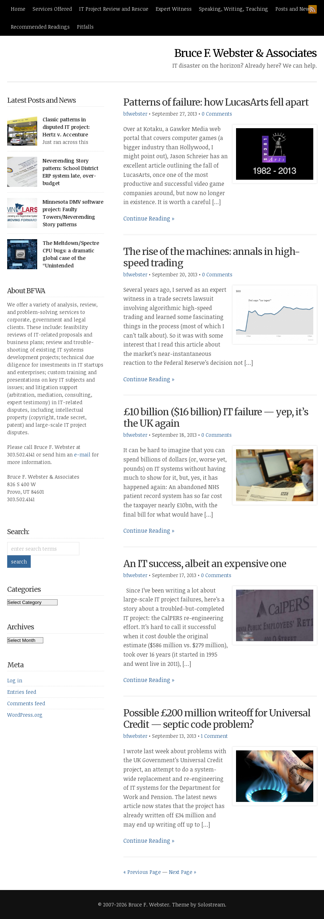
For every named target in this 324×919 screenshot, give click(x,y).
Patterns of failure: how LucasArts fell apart (216, 102)
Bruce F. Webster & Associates (245, 53)
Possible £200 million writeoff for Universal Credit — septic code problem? (216, 718)
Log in (14, 680)
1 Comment (214, 735)
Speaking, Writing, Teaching (233, 8)
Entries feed (21, 691)
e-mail (82, 454)
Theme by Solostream (198, 904)
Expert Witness (174, 8)
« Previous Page (142, 872)
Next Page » (182, 872)
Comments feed (26, 703)
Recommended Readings (40, 26)
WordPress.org (25, 714)
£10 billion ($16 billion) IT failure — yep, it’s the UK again (215, 417)
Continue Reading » (149, 218)
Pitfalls (85, 26)
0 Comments (217, 113)
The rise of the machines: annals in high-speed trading (211, 257)
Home (18, 8)
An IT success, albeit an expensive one (204, 564)
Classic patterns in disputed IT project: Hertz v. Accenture (66, 127)
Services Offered (52, 8)
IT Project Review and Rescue (113, 8)
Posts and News (294, 8)
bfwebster (135, 113)
